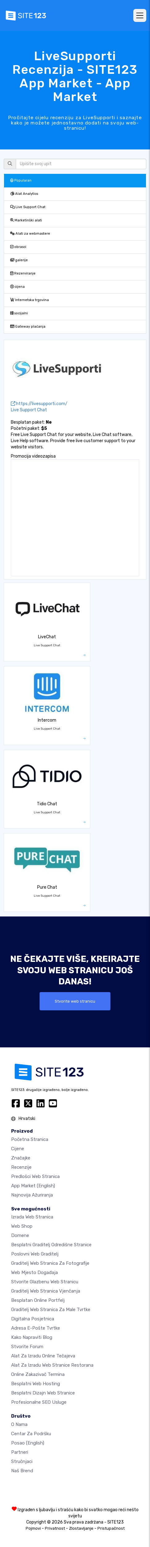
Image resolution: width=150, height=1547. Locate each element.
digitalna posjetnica (32, 1319)
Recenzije (21, 1167)
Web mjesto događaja (34, 1272)
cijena (17, 287)
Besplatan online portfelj (38, 1300)
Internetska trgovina (29, 300)
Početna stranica (29, 1139)
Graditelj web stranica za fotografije (50, 1263)
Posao (27, 1443)
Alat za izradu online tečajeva (43, 1356)
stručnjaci (21, 1461)
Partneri (19, 1452)
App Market (33, 1186)
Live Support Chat (27, 207)
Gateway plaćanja (27, 327)
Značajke (20, 1158)
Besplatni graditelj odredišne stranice (51, 1244)
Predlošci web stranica (35, 1176)
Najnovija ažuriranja (32, 1195)
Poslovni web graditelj (34, 1254)
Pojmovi (33, 1528)
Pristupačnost (111, 1528)
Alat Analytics (24, 194)
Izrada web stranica (32, 1217)
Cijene (17, 1148)
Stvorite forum (27, 1346)
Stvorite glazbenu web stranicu (44, 1282)
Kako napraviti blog (31, 1337)
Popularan (21, 180)
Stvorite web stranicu (75, 1001)
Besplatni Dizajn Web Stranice (43, 1393)
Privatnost (55, 1528)
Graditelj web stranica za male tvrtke (50, 1309)
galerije (19, 260)
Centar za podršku (31, 1433)
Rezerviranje (23, 273)
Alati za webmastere (30, 234)
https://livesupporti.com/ (39, 403)
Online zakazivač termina (38, 1374)
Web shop (21, 1226)
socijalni (19, 313)
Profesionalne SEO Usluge (38, 1402)
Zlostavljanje (81, 1528)
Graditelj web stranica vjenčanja (45, 1291)
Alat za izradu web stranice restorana (52, 1365)
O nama (19, 1424)
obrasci (18, 247)
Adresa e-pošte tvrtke (35, 1328)
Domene (20, 1235)
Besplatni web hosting (35, 1383)
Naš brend (22, 1471)
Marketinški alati (26, 220)
